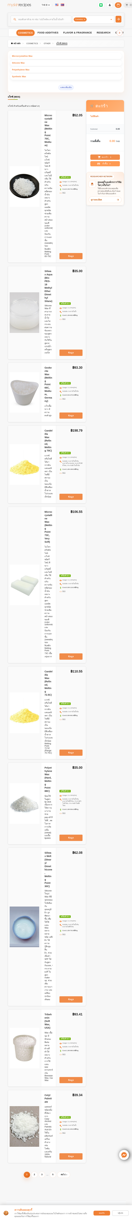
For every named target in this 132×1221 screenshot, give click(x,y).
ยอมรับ (102, 1213)
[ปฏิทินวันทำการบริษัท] (118, 5)
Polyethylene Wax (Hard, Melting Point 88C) (48, 779)
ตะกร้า (105, 157)
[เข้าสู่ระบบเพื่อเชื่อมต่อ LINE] (100, 5)
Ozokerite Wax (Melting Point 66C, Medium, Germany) (48, 384)
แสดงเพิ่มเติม (66, 87)
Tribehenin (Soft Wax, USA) (48, 1021)
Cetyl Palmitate (48, 1098)
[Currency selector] (45, 5)
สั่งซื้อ (104, 163)
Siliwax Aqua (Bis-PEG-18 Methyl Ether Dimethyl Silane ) (48, 286)
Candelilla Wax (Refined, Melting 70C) (48, 440)
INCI (64, 192)
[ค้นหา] (41, 19)
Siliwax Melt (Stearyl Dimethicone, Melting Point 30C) (48, 869)
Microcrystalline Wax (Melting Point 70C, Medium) (48, 130)
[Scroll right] (120, 33)
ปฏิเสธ (120, 1213)
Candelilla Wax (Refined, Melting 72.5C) (48, 683)
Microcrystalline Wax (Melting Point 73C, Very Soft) (48, 527)
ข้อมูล (71, 256)
